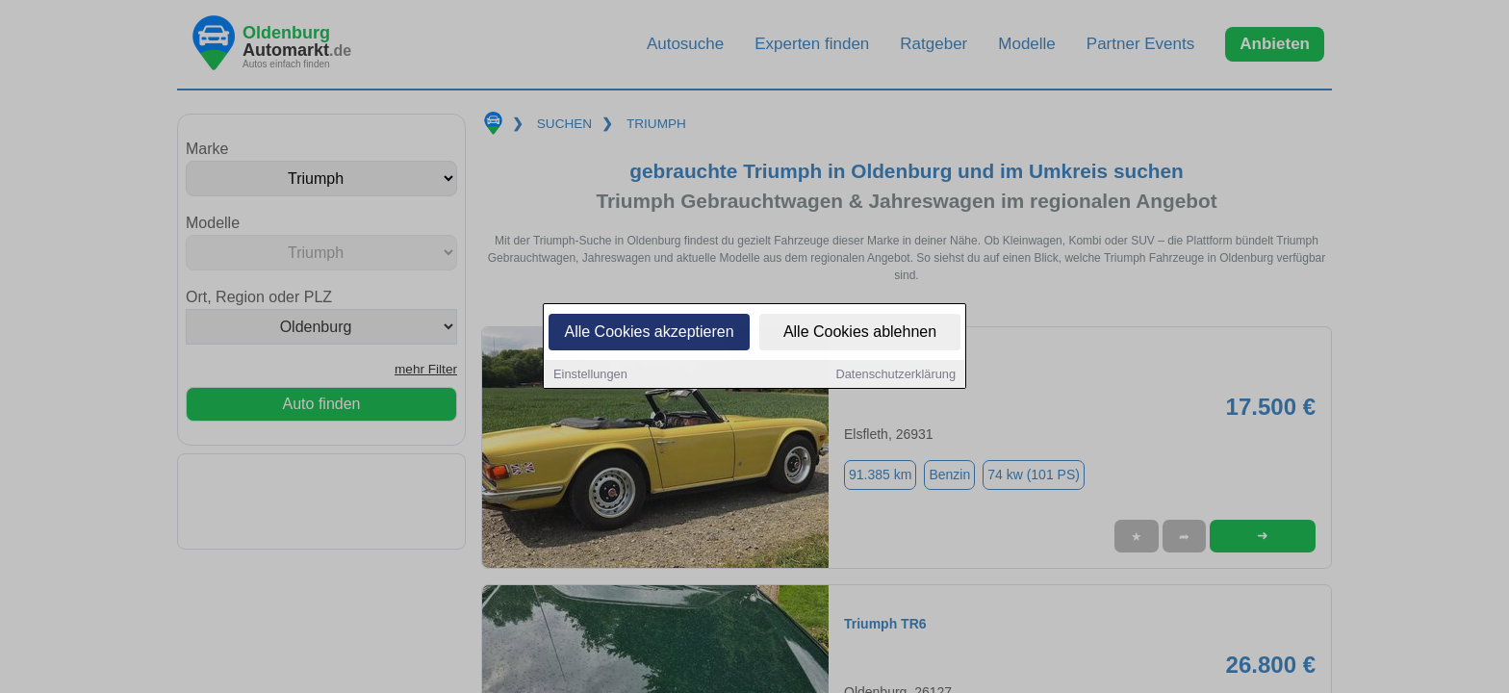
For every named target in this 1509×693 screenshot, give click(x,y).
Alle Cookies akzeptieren (648, 333)
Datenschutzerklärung (896, 376)
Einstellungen (590, 376)
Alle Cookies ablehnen (859, 333)
